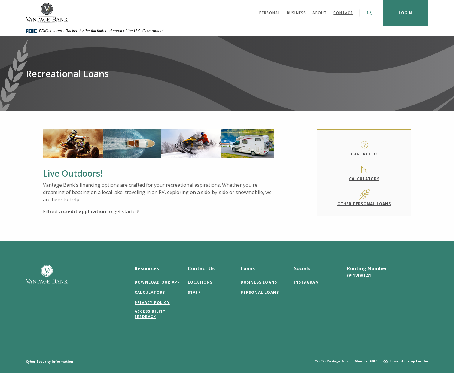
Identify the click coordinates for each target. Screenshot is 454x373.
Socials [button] (302, 268)
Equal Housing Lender (408, 361)
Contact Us (364, 153)
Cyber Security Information (49, 361)
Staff (194, 292)
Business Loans (259, 282)
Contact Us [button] (201, 268)
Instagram (306, 282)
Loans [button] (248, 268)
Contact (343, 12)
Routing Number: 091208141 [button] (367, 272)
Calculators (364, 178)
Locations (200, 282)
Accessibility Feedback (150, 314)
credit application (84, 211)
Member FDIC (366, 361)
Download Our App (157, 282)
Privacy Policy (152, 302)
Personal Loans (260, 292)
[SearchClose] (369, 12)
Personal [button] (269, 12)
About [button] (319, 12)
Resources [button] (147, 268)
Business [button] (296, 12)
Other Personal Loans (364, 203)
